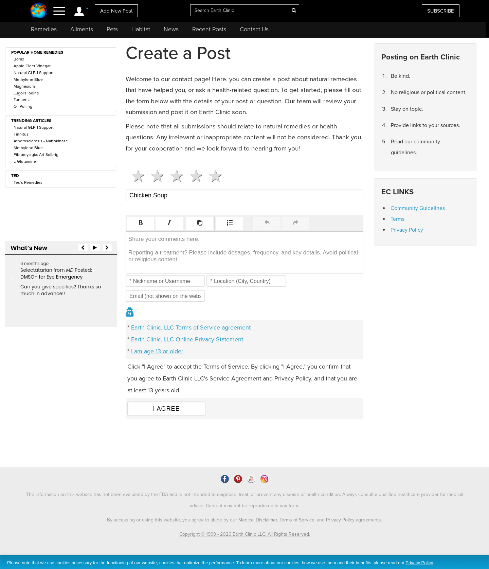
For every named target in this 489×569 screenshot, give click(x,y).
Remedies (44, 29)
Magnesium (24, 86)
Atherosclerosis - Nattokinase (41, 141)
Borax (19, 59)
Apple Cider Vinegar (32, 66)
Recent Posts (209, 29)
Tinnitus (21, 134)
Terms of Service (296, 520)
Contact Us (254, 29)
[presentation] (140, 223)
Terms (397, 219)
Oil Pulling (23, 106)
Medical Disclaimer (257, 520)
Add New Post (116, 11)
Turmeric (22, 99)
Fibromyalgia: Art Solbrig (36, 154)
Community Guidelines (418, 208)
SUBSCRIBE (440, 11)
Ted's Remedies (28, 182)
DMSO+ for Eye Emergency (51, 276)
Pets (112, 29)
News (171, 29)
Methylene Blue (28, 79)
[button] (141, 223)
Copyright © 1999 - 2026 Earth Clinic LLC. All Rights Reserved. (244, 534)
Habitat (140, 29)
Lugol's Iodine (26, 93)
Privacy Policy (407, 230)
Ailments (81, 29)
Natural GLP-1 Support (34, 72)
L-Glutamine (25, 161)
